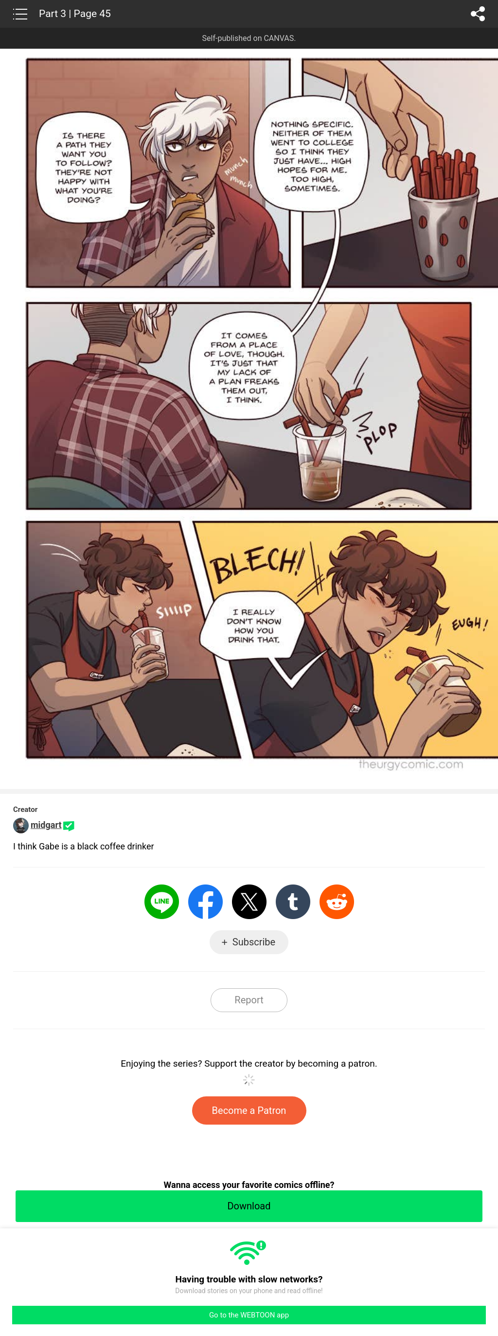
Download (248, 1206)
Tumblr (293, 901)
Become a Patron (249, 1110)
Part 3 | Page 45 (75, 13)
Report (248, 1000)
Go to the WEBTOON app (249, 1315)
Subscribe (253, 942)
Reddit (337, 901)
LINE (161, 901)
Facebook (205, 901)
